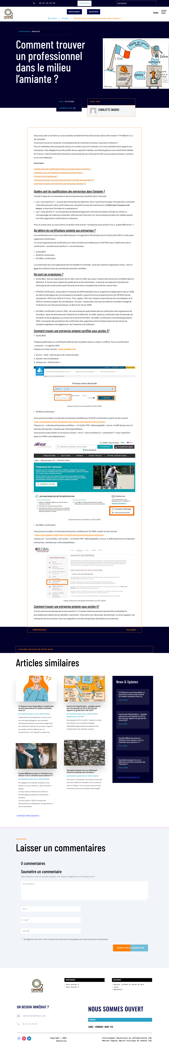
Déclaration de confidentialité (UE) (134, 1038)
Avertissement (109, 1038)
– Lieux (115, 987)
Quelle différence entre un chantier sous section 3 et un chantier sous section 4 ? (35, 774)
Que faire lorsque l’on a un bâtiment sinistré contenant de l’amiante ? (82, 771)
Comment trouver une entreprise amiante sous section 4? (60, 183)
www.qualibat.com (67, 349)
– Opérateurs (117, 989)
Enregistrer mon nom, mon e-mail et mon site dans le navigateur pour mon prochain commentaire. (66, 939)
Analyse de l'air (72, 716)
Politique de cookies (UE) (139, 1040)
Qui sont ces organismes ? (46, 176)
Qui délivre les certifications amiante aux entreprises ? (58, 173)
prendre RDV (84, 3)
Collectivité (93, 12)
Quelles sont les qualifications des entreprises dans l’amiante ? (62, 169)
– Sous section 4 (71, 987)
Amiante (65, 18)
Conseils (81, 716)
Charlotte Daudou (27, 714)
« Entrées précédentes (27, 816)
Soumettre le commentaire (130, 948)
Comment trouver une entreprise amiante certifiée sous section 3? (64, 180)
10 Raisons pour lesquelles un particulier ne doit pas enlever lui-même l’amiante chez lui (36, 708)
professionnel (74, 12)
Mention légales (110, 1040)
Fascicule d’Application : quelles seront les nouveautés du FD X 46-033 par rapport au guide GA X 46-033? (84, 708)
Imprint (122, 1040)
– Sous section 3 (71, 984)
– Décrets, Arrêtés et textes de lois (128, 984)
